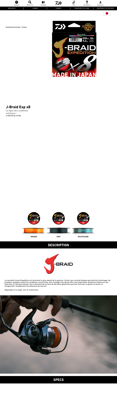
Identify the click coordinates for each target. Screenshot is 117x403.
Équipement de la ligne (13, 27)
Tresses (24, 27)
